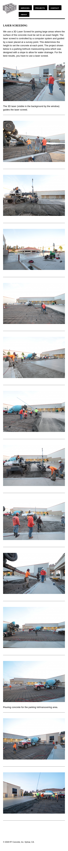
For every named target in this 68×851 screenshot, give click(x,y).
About (24, 15)
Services (25, 8)
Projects (40, 8)
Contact (55, 8)
